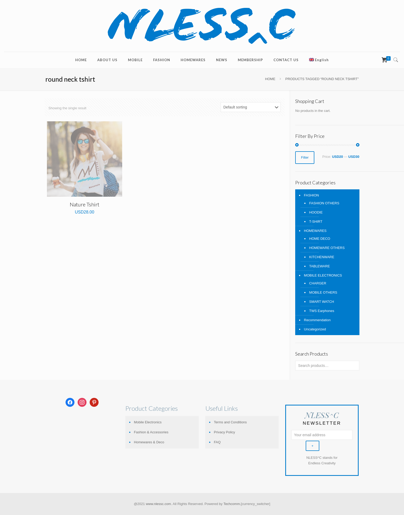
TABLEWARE (319, 266)
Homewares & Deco (149, 442)
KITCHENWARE (321, 257)
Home (270, 79)
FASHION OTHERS (324, 203)
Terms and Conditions (230, 422)
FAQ (217, 442)
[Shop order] (250, 107)
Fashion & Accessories (151, 432)
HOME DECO (319, 239)
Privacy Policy (224, 432)
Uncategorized (315, 329)
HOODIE (315, 212)
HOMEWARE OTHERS (326, 248)
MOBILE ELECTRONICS (323, 275)
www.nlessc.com (158, 504)
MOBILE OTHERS (323, 292)
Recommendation (317, 320)
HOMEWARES (315, 231)
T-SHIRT (315, 221)
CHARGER (317, 283)
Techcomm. (232, 504)
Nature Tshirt (84, 204)
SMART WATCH (321, 302)
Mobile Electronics (148, 422)
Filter (305, 157)
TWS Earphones (321, 311)
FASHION (311, 195)
